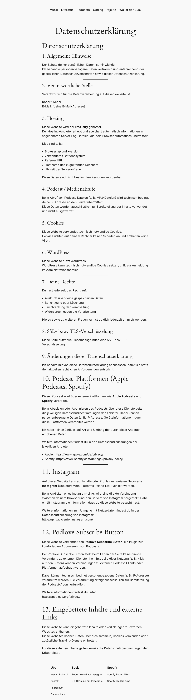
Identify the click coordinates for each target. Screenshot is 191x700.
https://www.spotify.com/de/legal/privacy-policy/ (89, 459)
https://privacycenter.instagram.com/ (67, 519)
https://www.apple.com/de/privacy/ (79, 454)
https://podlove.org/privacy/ (61, 596)
